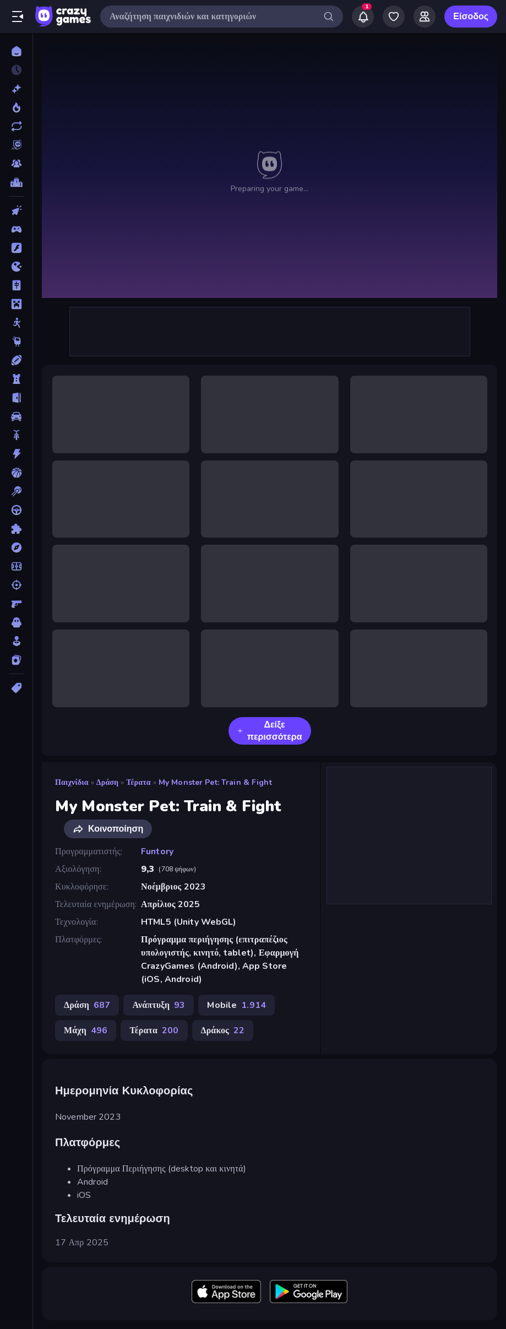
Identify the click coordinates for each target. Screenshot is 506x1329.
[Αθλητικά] (16, 360)
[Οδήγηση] (16, 510)
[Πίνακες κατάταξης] (16, 182)
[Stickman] (16, 322)
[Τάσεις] (16, 107)
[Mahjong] (16, 285)
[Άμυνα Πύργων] (16, 379)
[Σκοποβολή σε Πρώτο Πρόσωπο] (16, 603)
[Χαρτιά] (16, 659)
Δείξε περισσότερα (269, 731)
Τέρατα (138, 782)
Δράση (107, 782)
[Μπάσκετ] (16, 472)
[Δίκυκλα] (16, 435)
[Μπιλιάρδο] (16, 491)
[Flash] (16, 247)
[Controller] (16, 229)
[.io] (16, 266)
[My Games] (394, 17)
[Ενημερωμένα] (16, 126)
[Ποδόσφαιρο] (16, 566)
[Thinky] (16, 341)
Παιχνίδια (72, 782)
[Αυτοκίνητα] (16, 416)
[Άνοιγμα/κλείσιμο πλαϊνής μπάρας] (17, 16)
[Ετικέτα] (16, 688)
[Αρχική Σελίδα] (16, 51)
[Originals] (16, 144)
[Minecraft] (16, 304)
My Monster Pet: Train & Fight (215, 782)
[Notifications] (363, 17)
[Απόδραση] (16, 397)
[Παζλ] (16, 528)
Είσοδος (470, 16)
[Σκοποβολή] (16, 585)
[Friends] (424, 17)
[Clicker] (16, 210)
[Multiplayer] (16, 163)
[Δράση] (16, 453)
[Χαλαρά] (16, 641)
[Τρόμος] (16, 622)
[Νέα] (16, 88)
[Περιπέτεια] (16, 547)
